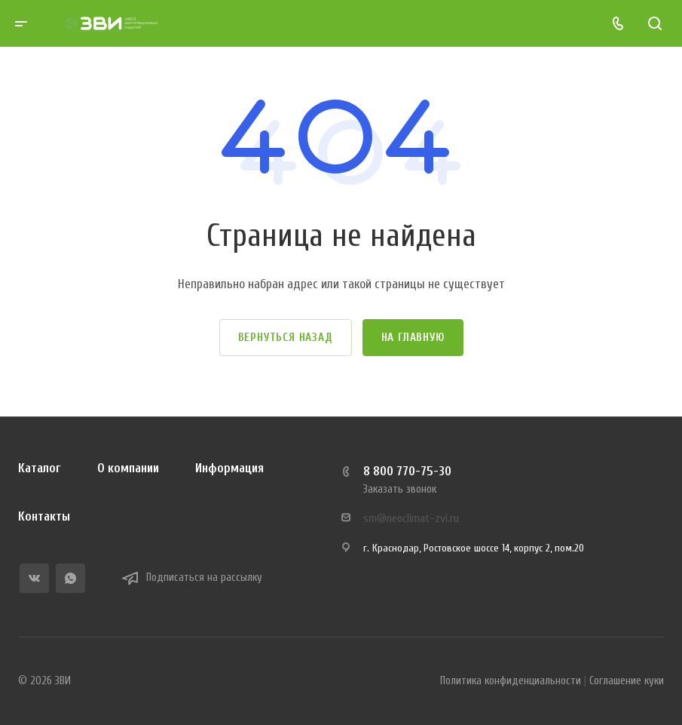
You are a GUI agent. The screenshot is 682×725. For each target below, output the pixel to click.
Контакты (44, 516)
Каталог (39, 468)
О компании (128, 468)
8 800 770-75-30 (407, 471)
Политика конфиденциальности (510, 680)
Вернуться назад (285, 337)
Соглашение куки (626, 680)
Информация (229, 468)
